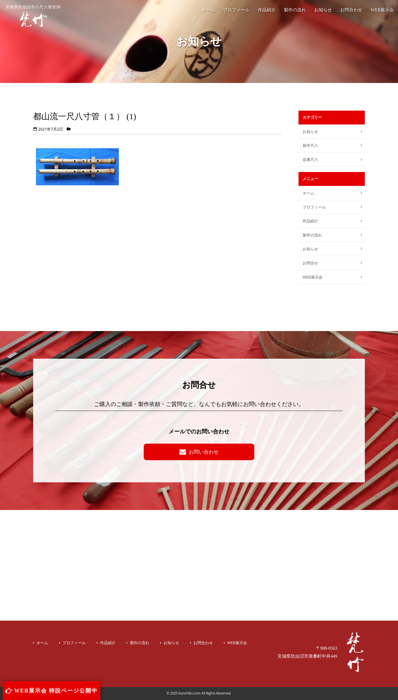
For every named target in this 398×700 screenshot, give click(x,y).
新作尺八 (310, 145)
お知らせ (323, 9)
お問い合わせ (199, 451)
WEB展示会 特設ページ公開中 (52, 690)
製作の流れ (295, 9)
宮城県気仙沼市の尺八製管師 (33, 16)
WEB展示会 (382, 9)
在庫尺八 (310, 159)
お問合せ (310, 263)
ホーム (208, 9)
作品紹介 (267, 9)
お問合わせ (351, 9)
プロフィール (236, 9)
